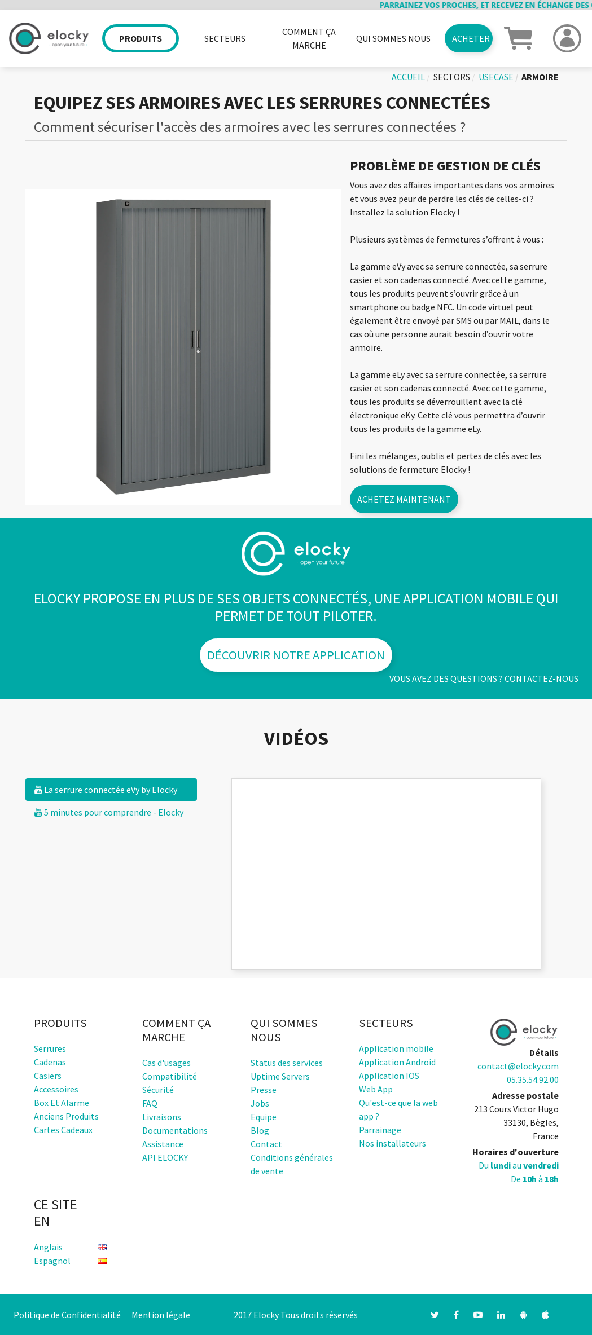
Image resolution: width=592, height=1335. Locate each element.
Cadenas (50, 1062)
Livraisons (161, 1116)
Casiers (48, 1075)
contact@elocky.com (518, 1066)
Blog (260, 1130)
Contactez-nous (541, 678)
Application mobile (396, 1048)
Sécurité (158, 1089)
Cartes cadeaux (63, 1129)
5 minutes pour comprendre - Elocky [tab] (108, 812)
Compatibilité (169, 1076)
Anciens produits (66, 1116)
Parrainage (380, 1129)
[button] (518, 37)
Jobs (260, 1103)
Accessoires (56, 1089)
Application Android (397, 1062)
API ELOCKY (165, 1157)
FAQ (149, 1103)
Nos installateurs (392, 1143)
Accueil (408, 76)
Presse (264, 1089)
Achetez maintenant (404, 499)
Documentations (175, 1130)
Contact (266, 1143)
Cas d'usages (166, 1062)
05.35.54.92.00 (533, 1079)
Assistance (162, 1143)
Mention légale (160, 1314)
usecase (496, 76)
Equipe (264, 1116)
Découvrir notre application (296, 655)
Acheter (471, 38)
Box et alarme (61, 1102)
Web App (376, 1089)
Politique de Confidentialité (67, 1314)
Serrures (50, 1048)
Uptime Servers (280, 1076)
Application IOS (389, 1075)
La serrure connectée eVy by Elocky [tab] (105, 789)
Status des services (287, 1062)
